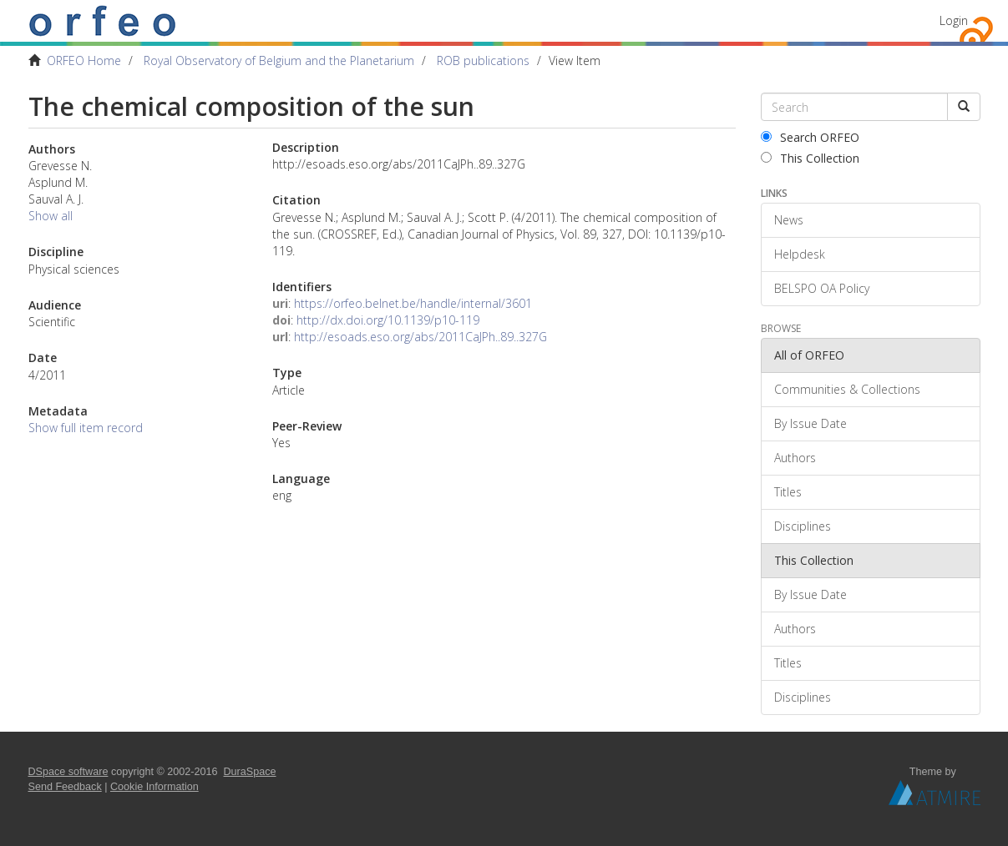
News (788, 220)
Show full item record (85, 428)
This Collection (810, 158)
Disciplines (802, 526)
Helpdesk (799, 254)
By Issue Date (810, 423)
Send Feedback (65, 787)
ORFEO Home (84, 60)
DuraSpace (250, 772)
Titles (788, 492)
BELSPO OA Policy (821, 288)
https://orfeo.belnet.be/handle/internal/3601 (413, 303)
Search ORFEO (810, 137)
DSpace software (68, 772)
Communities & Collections (847, 389)
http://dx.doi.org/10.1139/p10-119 (387, 320)
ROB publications (483, 60)
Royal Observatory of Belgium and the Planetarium (279, 60)
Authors (795, 458)
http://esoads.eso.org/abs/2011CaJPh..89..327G (420, 337)
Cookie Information (154, 787)
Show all (50, 216)
